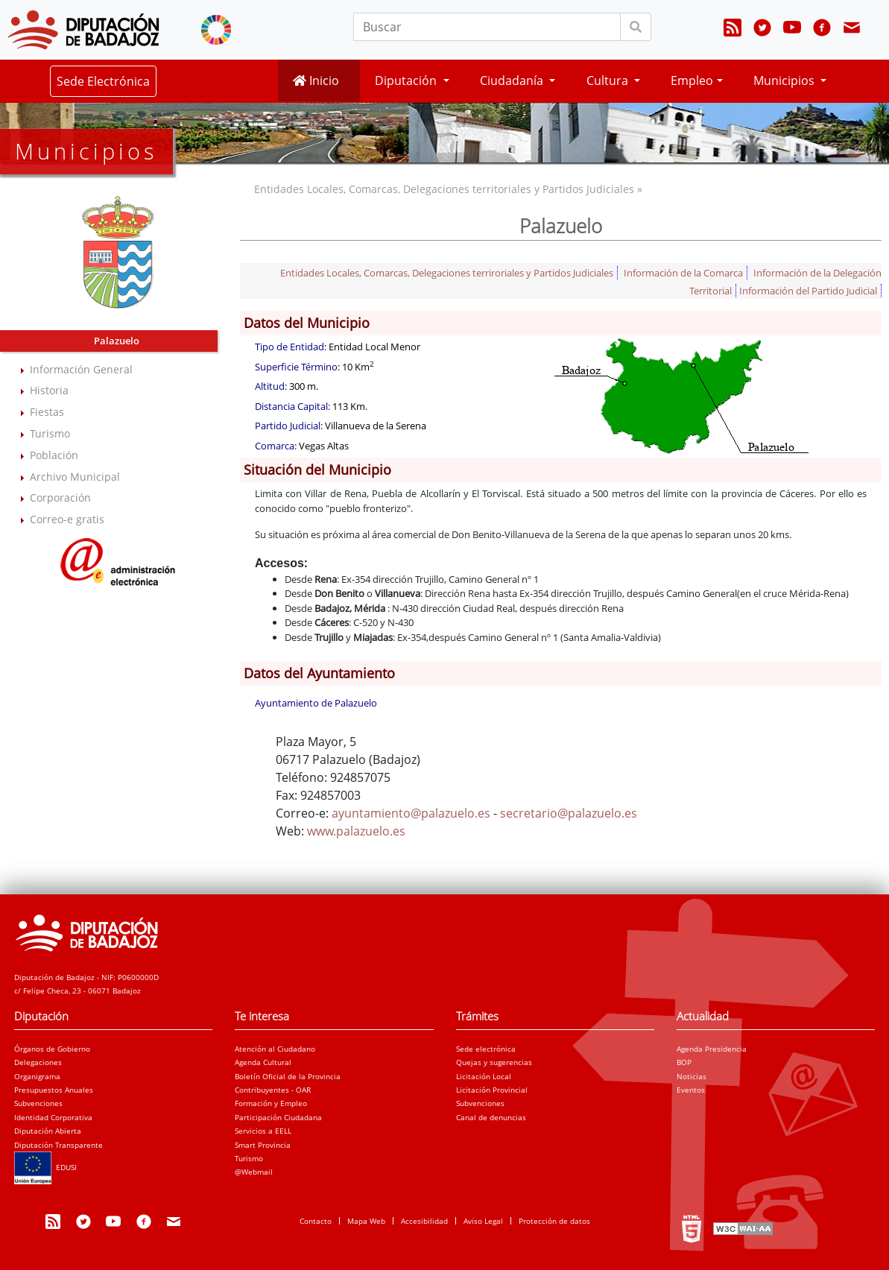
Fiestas (47, 412)
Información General (81, 369)
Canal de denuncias (491, 1117)
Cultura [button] (608, 80)
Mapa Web (366, 1221)
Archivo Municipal (75, 477)
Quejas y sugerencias (494, 1062)
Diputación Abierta (47, 1130)
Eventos (691, 1089)
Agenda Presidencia (712, 1048)
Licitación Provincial (492, 1089)
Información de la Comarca (683, 272)
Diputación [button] (407, 80)
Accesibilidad (424, 1221)
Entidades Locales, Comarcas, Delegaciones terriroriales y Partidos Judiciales (446, 272)
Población (54, 455)
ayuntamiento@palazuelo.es (411, 813)
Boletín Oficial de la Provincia (288, 1076)
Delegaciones (38, 1062)
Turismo (50, 433)
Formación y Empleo (271, 1103)
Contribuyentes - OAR (273, 1089)
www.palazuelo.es (356, 831)
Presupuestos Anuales (53, 1089)
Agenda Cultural (263, 1062)
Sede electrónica (486, 1048)
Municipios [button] (785, 80)
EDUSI (45, 1167)
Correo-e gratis (67, 519)
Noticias (691, 1076)
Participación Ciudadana (278, 1117)
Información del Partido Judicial (808, 290)
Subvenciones (38, 1103)
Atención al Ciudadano (275, 1048)
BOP (684, 1062)
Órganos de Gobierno (52, 1048)
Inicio (316, 80)
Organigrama (37, 1076)
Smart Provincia (263, 1145)
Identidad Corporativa (53, 1117)
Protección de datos (554, 1221)
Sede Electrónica (103, 81)
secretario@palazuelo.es (568, 813)
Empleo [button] (692, 80)
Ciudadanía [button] (513, 80)
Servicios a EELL (263, 1130)
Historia (49, 390)
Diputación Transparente (58, 1145)
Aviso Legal (483, 1221)
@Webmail (254, 1171)
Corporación (60, 497)
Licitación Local (483, 1076)
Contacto (316, 1221)
